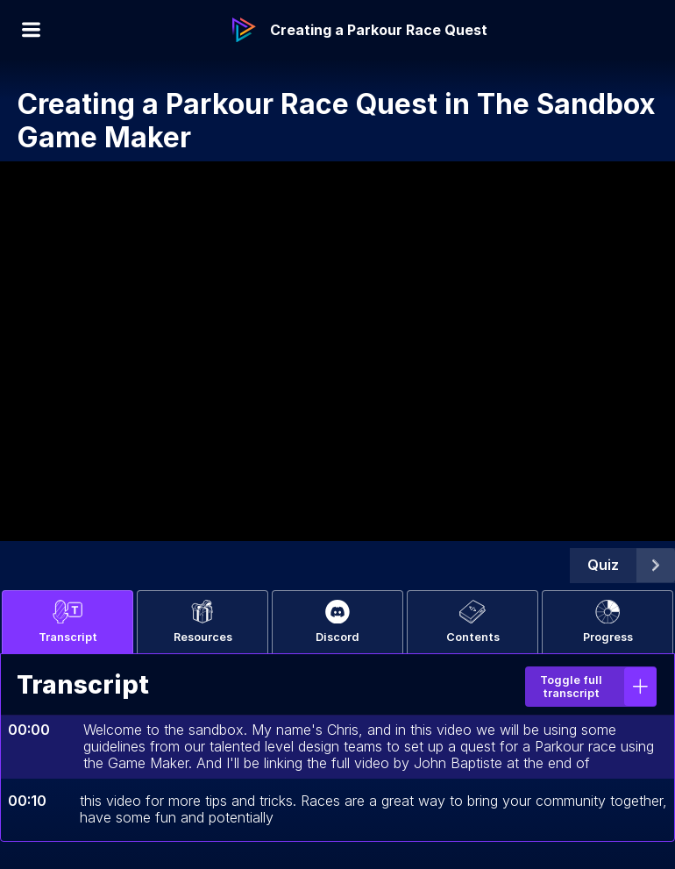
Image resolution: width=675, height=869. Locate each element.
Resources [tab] (203, 622)
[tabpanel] (337, 747)
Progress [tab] (608, 622)
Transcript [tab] (68, 622)
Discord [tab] (337, 622)
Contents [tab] (473, 622)
